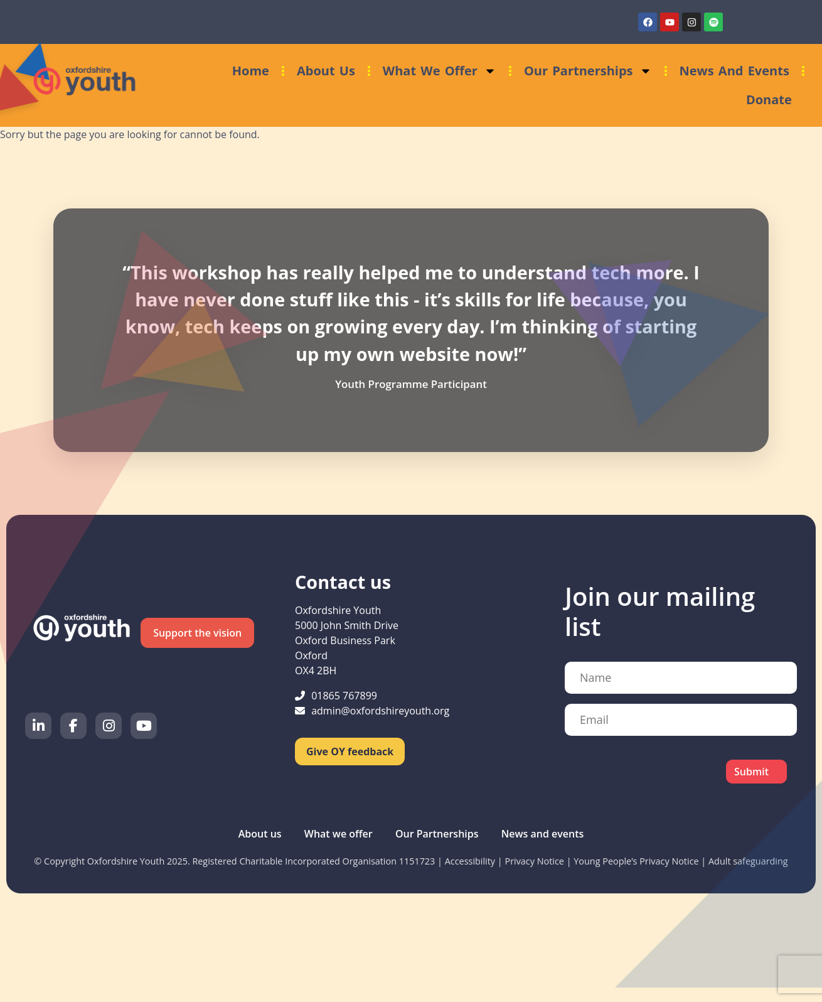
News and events (734, 70)
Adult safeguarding (748, 861)
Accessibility (470, 861)
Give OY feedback (349, 751)
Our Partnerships (588, 71)
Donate (769, 99)
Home (250, 70)
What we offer (439, 71)
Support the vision (197, 633)
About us (326, 70)
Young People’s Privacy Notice (636, 861)
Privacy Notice (533, 861)
